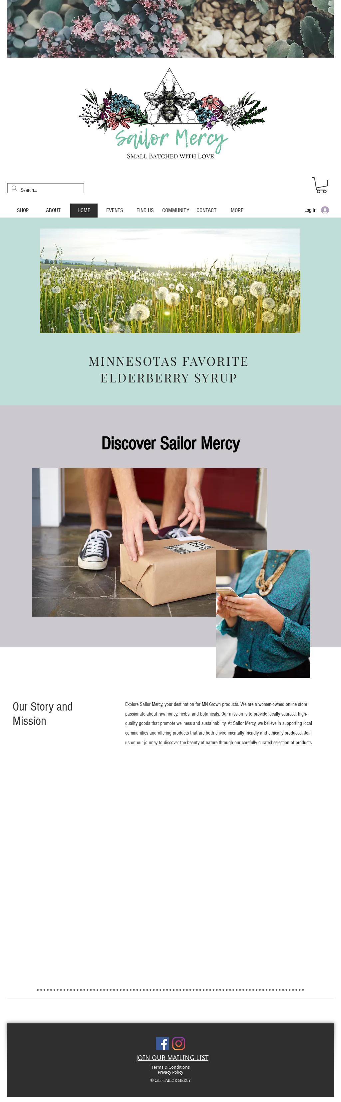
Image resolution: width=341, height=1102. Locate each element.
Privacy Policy (170, 1072)
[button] (321, 185)
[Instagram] (178, 1043)
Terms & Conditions (171, 1067)
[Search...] (45, 190)
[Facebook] (162, 1043)
